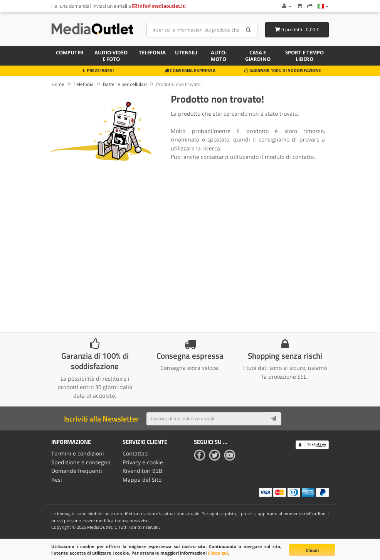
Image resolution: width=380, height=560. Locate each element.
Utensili (186, 52)
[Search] (248, 29)
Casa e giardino (258, 55)
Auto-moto (219, 55)
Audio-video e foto (111, 55)
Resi (56, 479)
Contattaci (136, 453)
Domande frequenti (76, 470)
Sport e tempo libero (304, 55)
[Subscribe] (273, 418)
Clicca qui (218, 553)
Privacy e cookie (143, 462)
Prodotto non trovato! (179, 84)
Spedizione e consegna (81, 462)
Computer (70, 52)
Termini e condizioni (77, 453)
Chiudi (312, 550)
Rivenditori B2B (142, 470)
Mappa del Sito (142, 479)
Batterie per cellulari (125, 84)
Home (57, 84)
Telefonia (152, 52)
